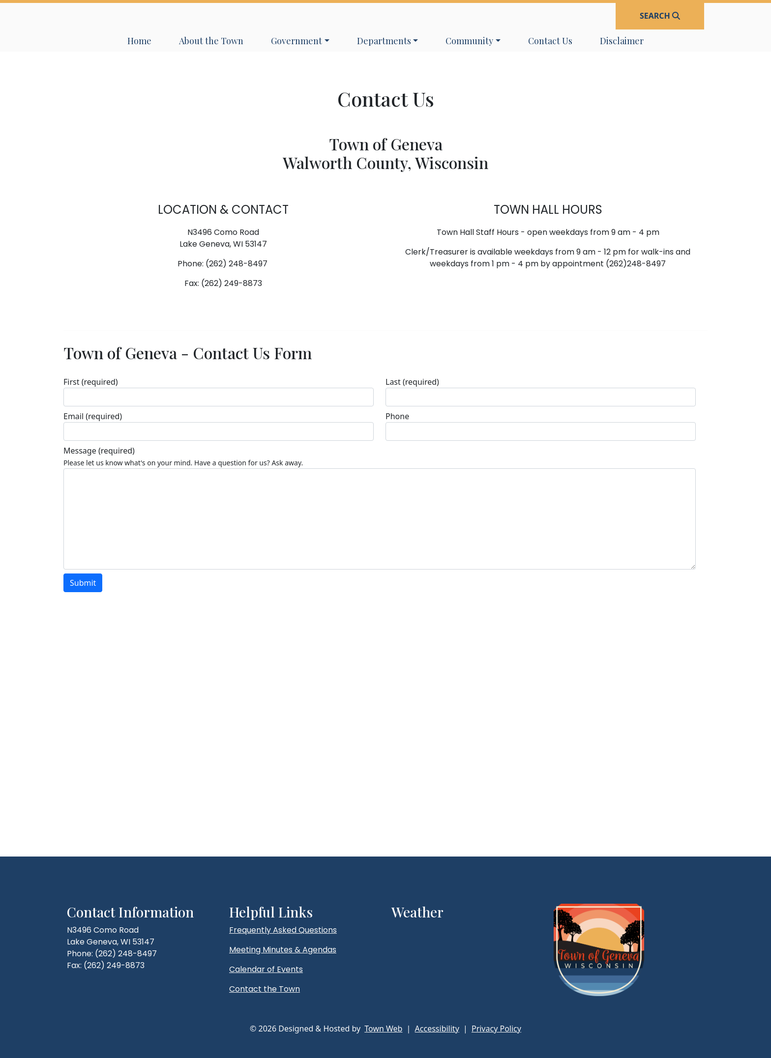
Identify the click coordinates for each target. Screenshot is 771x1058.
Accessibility (437, 1028)
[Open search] (660, 15)
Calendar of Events (266, 969)
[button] (300, 41)
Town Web (383, 1028)
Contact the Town (264, 989)
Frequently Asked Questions (283, 930)
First (90, 381)
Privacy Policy (496, 1028)
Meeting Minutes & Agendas (282, 949)
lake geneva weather (443, 950)
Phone (397, 416)
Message (99, 450)
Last (412, 381)
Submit (83, 582)
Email (92, 416)
